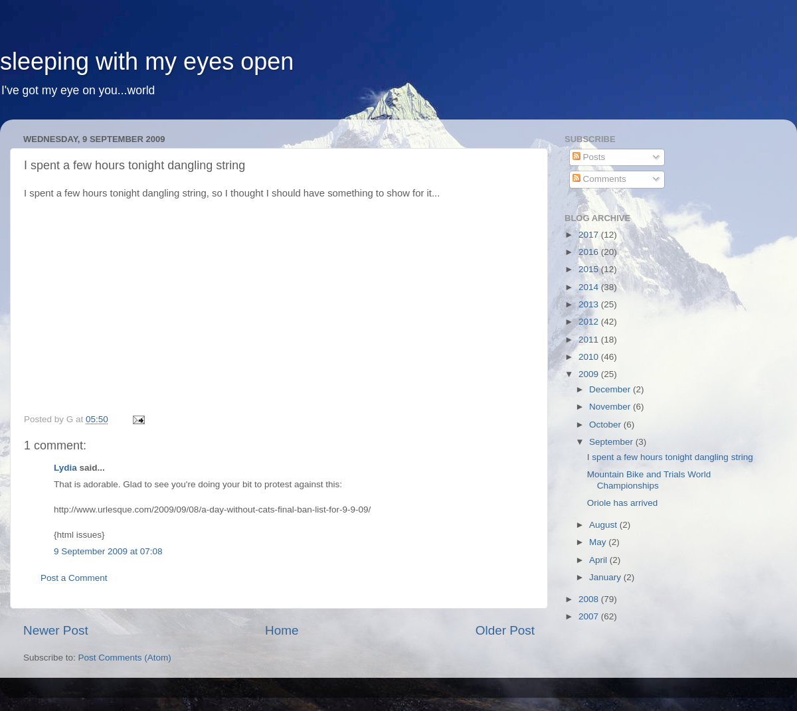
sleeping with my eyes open (147, 61)
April (599, 560)
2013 (589, 304)
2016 (589, 252)
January (606, 577)
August (604, 525)
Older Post (505, 630)
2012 (589, 322)
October (606, 425)
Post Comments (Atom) (124, 658)
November (611, 407)
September (612, 442)
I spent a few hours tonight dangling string (670, 457)
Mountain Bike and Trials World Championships (649, 479)
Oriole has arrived (622, 503)
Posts (589, 157)
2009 (589, 374)
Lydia (65, 468)
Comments (599, 179)
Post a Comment (74, 578)
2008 (589, 599)
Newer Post (55, 630)
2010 (589, 357)
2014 (589, 287)
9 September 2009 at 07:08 (108, 551)
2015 (589, 269)
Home (281, 630)
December (611, 389)
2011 (589, 340)
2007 (589, 616)
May (598, 542)
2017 (589, 235)
